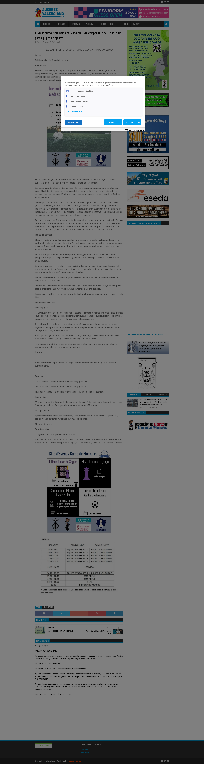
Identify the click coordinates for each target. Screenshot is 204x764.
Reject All (113, 122)
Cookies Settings (75, 111)
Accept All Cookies (132, 122)
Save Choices (73, 122)
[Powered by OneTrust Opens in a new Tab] (134, 129)
